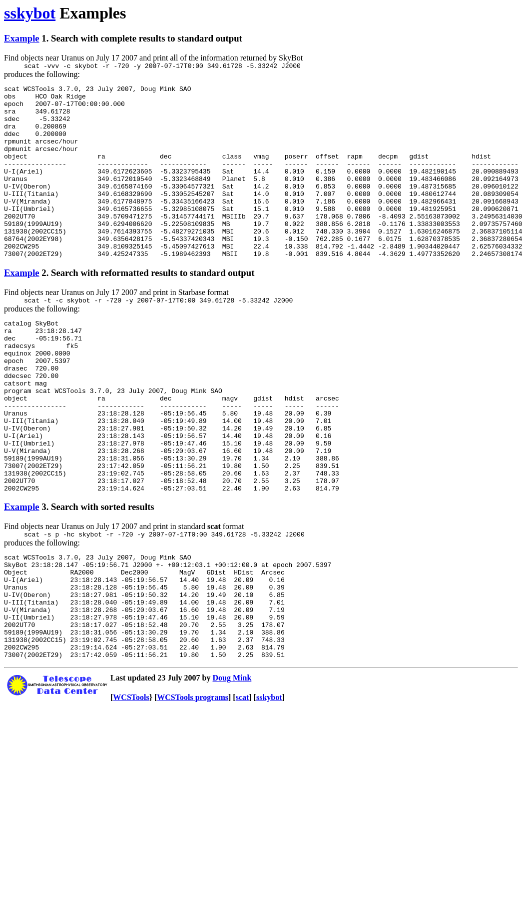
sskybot (29, 13)
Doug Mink (232, 772)
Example (21, 38)
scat (242, 792)
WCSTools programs (192, 792)
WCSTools (131, 792)
